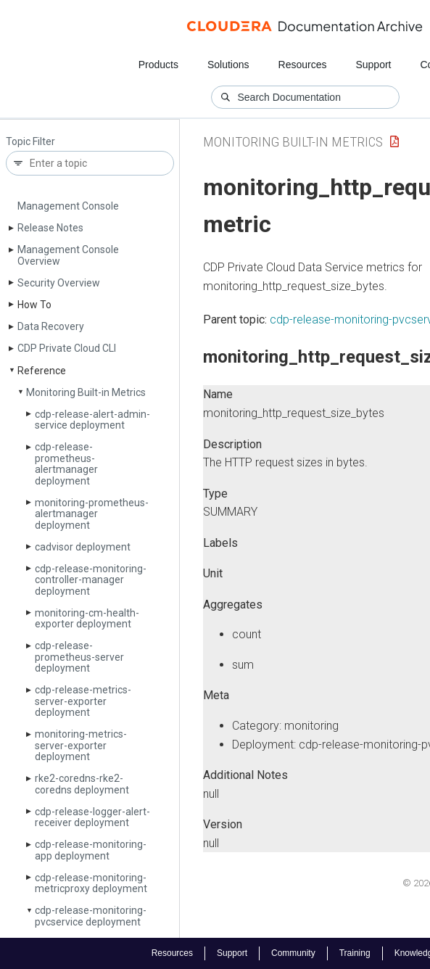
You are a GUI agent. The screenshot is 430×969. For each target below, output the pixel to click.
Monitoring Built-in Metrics (86, 392)
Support (373, 64)
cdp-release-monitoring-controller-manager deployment (90, 580)
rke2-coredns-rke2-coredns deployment (82, 783)
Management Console (68, 206)
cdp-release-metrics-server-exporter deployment (83, 701)
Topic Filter (30, 141)
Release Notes (50, 228)
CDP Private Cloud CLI (66, 348)
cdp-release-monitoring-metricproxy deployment (91, 883)
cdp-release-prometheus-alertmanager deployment (66, 463)
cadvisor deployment (83, 547)
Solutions (228, 64)
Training (355, 953)
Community (293, 953)
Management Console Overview (68, 255)
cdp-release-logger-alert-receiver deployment (92, 817)
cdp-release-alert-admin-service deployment (92, 419)
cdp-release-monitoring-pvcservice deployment (90, 915)
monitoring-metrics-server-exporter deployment (81, 745)
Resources (302, 64)
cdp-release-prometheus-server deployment (79, 657)
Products (158, 64)
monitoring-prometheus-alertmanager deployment (92, 514)
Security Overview (58, 283)
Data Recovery (50, 326)
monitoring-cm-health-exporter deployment (87, 618)
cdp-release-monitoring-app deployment (90, 849)
